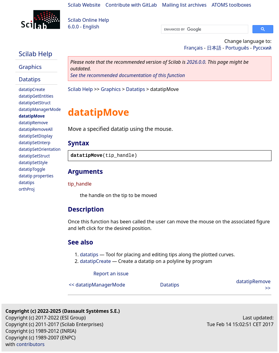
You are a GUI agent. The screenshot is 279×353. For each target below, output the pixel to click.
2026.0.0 (196, 62)
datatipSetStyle (33, 162)
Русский (262, 47)
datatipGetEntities (36, 96)
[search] (204, 29)
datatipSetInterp (34, 142)
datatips (26, 182)
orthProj (26, 189)
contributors (31, 344)
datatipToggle (32, 169)
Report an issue (111, 273)
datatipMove (32, 116)
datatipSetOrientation (40, 149)
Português (237, 47)
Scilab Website (84, 5)
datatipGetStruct (35, 102)
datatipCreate (32, 89)
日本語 (214, 47)
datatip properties (36, 176)
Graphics (30, 66)
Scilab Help (35, 53)
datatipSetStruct (34, 156)
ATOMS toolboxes (231, 5)
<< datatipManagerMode (97, 284)
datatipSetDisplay (35, 136)
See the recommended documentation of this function (127, 75)
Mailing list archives (184, 5)
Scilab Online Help (88, 20)
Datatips (29, 79)
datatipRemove (33, 122)
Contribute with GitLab (131, 5)
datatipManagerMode (40, 109)
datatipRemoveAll (35, 129)
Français (193, 47)
